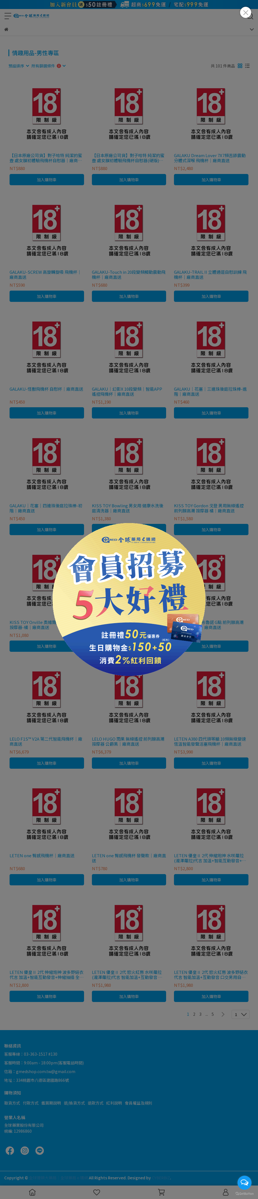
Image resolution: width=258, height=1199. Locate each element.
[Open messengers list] (244, 1183)
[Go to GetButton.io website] (245, 1193)
